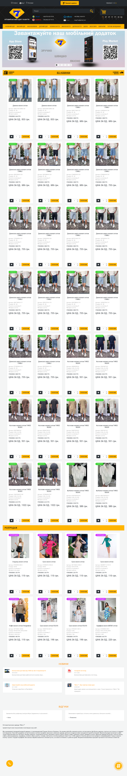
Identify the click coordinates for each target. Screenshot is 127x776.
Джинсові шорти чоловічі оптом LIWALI (78, 106)
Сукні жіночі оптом (49, 562)
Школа (86, 26)
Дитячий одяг (43, 26)
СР (109, 17)
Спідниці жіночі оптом (20, 562)
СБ (118, 17)
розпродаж (11, 528)
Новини (63, 664)
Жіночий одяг (21, 26)
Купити (26, 136)
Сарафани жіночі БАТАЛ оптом (106, 626)
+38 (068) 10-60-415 (79, 16)
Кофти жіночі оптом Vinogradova (20, 626)
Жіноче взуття (66, 26)
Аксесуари (93, 26)
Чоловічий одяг (10, 26)
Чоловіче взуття (55, 26)
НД (121, 17)
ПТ (115, 17)
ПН (103, 17)
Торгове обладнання (114, 26)
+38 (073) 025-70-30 (48, 16)
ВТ (106, 17)
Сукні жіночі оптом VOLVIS (49, 626)
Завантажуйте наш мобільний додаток (23, 685)
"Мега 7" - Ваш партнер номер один (84, 685)
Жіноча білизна (32, 26)
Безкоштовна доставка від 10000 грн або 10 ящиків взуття (29, 670)
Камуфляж (102, 26)
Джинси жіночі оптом (20, 106)
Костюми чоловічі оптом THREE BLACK (78, 362)
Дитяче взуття (77, 26)
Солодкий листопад (80, 670)
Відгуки (63, 706)
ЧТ (112, 17)
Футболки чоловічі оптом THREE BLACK (78, 491)
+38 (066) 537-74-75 (48, 19)
